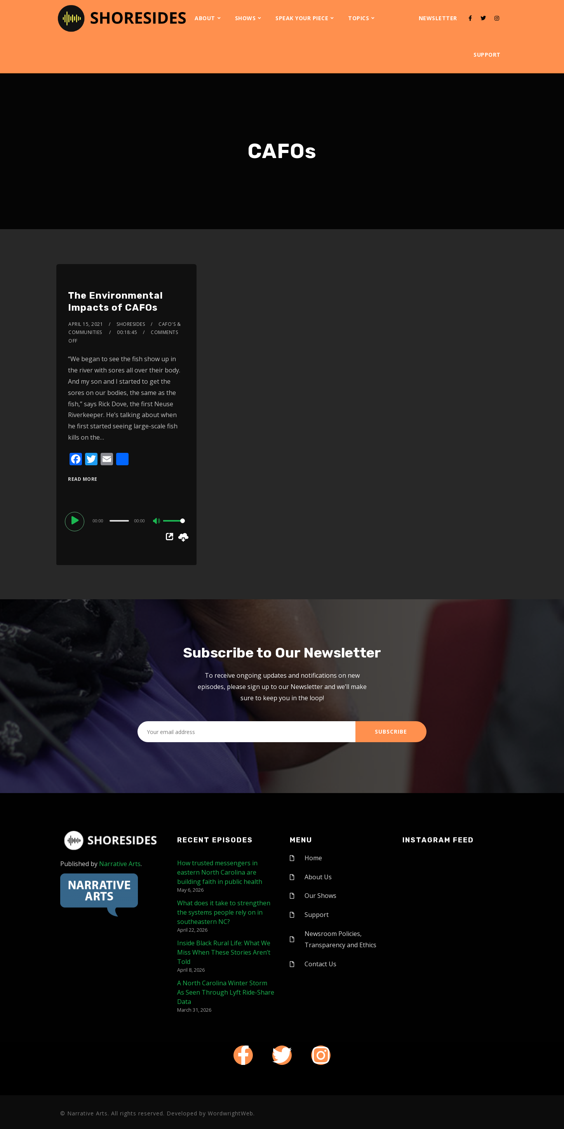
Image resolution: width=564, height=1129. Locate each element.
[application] (126, 520)
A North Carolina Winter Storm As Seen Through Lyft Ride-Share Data (225, 992)
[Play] (76, 520)
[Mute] (157, 521)
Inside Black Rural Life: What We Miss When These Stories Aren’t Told (223, 952)
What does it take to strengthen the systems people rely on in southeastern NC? (223, 912)
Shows (245, 18)
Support (487, 54)
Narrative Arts (120, 863)
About (205, 18)
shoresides (131, 324)
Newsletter (438, 18)
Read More (82, 479)
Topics (358, 18)
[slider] (119, 521)
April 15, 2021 (85, 324)
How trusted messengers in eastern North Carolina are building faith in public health (219, 872)
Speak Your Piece (301, 18)
